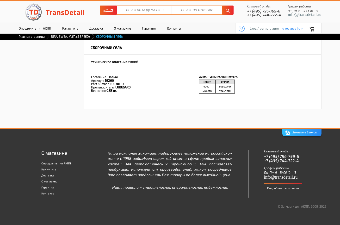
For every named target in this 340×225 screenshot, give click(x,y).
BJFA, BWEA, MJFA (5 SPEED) (70, 36)
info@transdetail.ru (304, 14)
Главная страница (32, 36)
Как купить (70, 28)
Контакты (174, 28)
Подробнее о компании (283, 188)
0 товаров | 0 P (292, 28)
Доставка (96, 28)
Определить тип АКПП (35, 28)
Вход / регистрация (264, 28)
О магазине (122, 28)
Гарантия (149, 28)
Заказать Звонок (301, 133)
